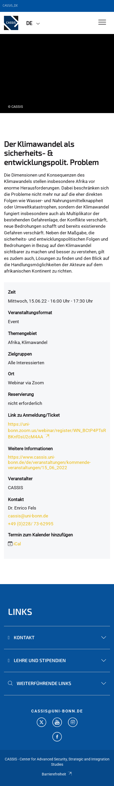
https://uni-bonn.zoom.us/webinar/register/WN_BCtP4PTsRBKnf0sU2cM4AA (57, 430)
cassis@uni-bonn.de (28, 515)
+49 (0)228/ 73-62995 (30, 523)
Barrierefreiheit (57, 774)
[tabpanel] (57, 73)
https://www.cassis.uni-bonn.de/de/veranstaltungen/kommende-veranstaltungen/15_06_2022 (49, 462)
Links (20, 611)
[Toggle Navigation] (102, 22)
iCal (17, 543)
